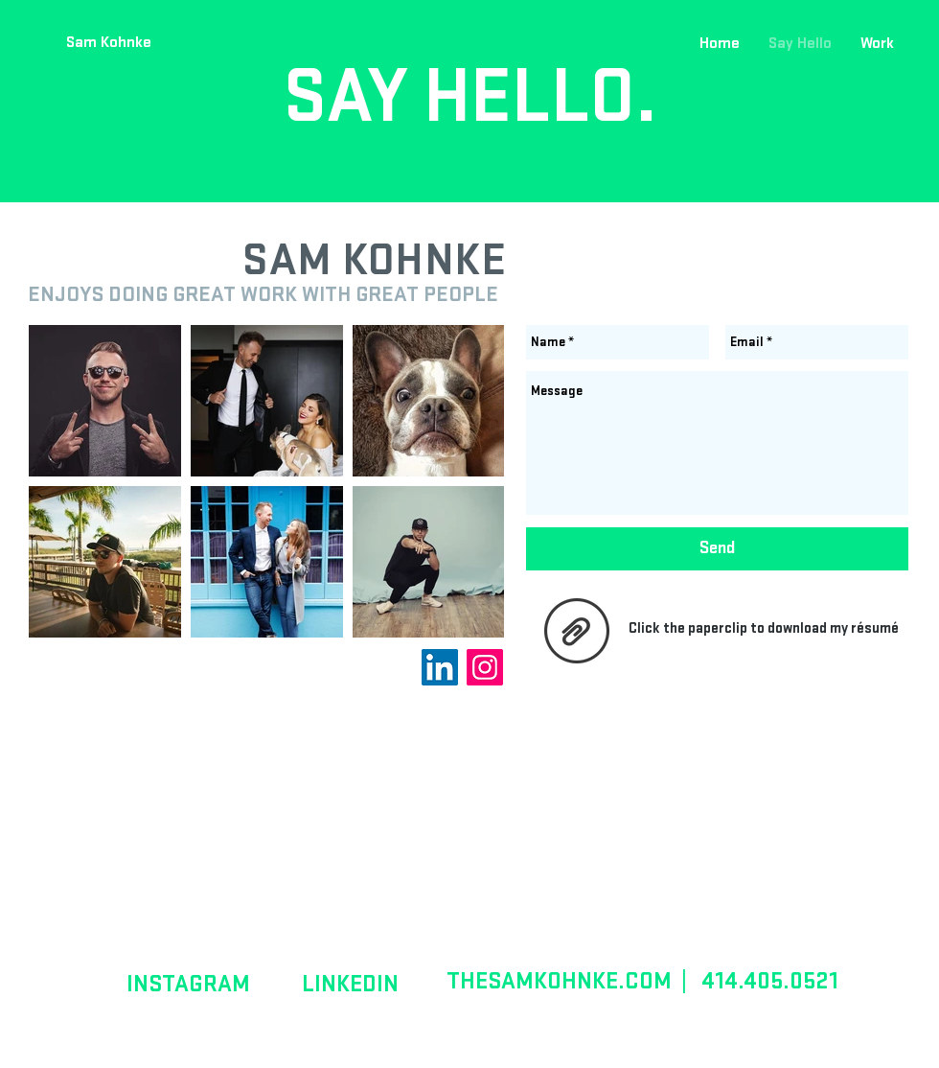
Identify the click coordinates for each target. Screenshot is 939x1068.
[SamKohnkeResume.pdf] (576, 633)
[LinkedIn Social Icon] (440, 667)
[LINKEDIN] (350, 984)
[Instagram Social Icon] (485, 667)
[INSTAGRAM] (188, 984)
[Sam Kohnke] (108, 42)
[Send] (717, 548)
